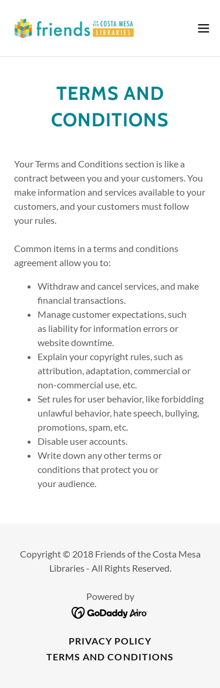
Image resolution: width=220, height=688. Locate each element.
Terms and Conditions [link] (109, 656)
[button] (203, 28)
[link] (75, 28)
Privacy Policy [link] (110, 640)
